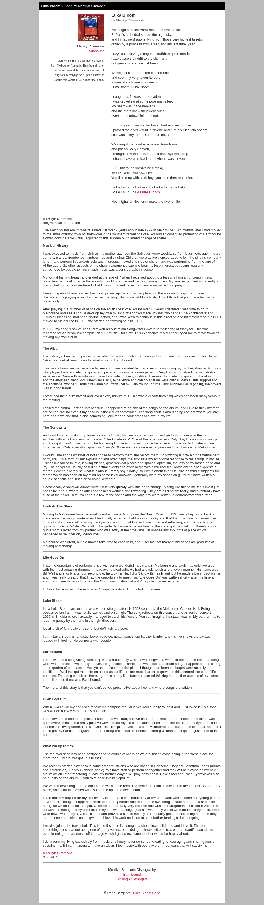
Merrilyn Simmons (58, 853)
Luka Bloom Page (146, 893)
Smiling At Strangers (132, 879)
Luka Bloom (50, 6)
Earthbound (95, 51)
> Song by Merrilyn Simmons (82, 6)
